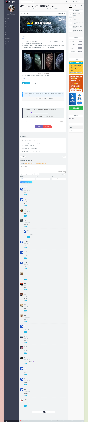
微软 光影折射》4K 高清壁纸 (28, 145)
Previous (23, 156)
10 (47, 412)
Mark (23, 8)
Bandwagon (68, 421)
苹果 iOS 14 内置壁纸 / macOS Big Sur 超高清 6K (31, 143)
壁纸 (73, 118)
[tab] (70, 5)
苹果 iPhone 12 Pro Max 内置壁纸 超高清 (30, 140)
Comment (33, 163)
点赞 (39, 126)
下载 (71, 130)
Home (23, 13)
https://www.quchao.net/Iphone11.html (40, 113)
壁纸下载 (27, 83)
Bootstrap (54, 421)
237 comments (43, 8)
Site (52, 176)
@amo (28, 234)
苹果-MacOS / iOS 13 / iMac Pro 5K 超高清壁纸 (31, 151)
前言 (71, 127)
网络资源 (56, 8)
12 (51, 412)
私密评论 (61, 174)
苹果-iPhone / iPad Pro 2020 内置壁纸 (29, 148)
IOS (70, 118)
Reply (25, 194)
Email (37, 176)
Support (47, 126)
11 (49, 412)
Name (21, 176)
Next (64, 156)
